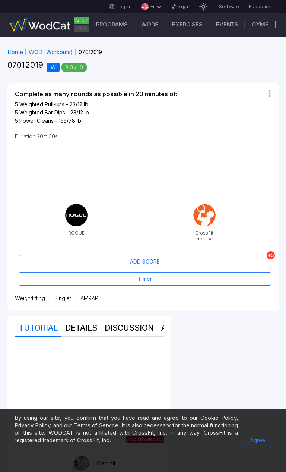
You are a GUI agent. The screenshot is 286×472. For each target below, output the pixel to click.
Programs (112, 24)
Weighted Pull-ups (41, 104)
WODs (150, 24)
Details (81, 328)
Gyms (260, 24)
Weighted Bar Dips (42, 112)
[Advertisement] (89, 396)
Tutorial (38, 328)
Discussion (129, 328)
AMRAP (89, 298)
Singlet (62, 298)
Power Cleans (36, 120)
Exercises (187, 24)
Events (227, 24)
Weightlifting (30, 298)
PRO (81, 28)
